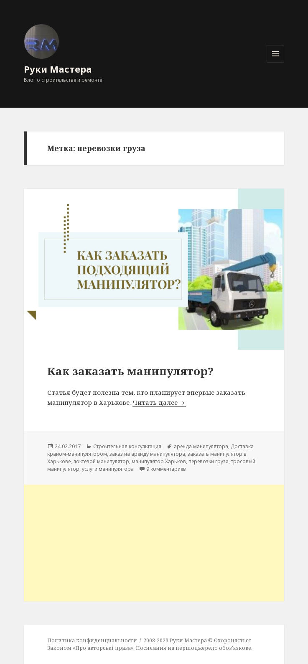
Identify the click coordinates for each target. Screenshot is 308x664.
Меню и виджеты (275, 62)
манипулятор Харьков (159, 461)
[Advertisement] (154, 543)
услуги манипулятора (108, 468)
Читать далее (159, 402)
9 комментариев (166, 468)
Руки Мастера (58, 69)
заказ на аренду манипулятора (147, 453)
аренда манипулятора (201, 446)
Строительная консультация (127, 446)
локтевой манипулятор (101, 461)
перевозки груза (208, 461)
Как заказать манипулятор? (130, 371)
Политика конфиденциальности (92, 640)
